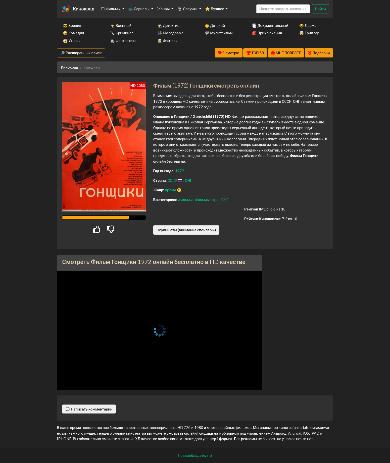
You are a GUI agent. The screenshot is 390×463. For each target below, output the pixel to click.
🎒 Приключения (267, 33)
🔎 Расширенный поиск (81, 53)
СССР (172, 180)
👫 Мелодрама (170, 33)
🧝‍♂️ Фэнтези (167, 40)
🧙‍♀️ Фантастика (123, 40)
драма (171, 190)
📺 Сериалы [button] (139, 8)
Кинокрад (83, 8)
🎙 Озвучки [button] (187, 8)
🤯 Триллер (309, 33)
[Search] (283, 8)
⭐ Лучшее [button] (215, 8)
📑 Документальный (269, 25)
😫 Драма (307, 25)
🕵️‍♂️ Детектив (168, 25)
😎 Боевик (72, 25)
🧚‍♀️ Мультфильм (219, 33)
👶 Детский (215, 25)
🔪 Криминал (122, 33)
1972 (179, 170)
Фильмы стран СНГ (212, 199)
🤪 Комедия (73, 33)
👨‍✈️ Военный (120, 25)
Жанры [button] (164, 8)
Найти (320, 8)
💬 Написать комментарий (88, 409)
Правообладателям (195, 455)
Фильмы (186, 199)
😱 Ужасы (72, 40)
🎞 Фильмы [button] (110, 8)
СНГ (188, 180)
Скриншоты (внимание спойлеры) (186, 230)
